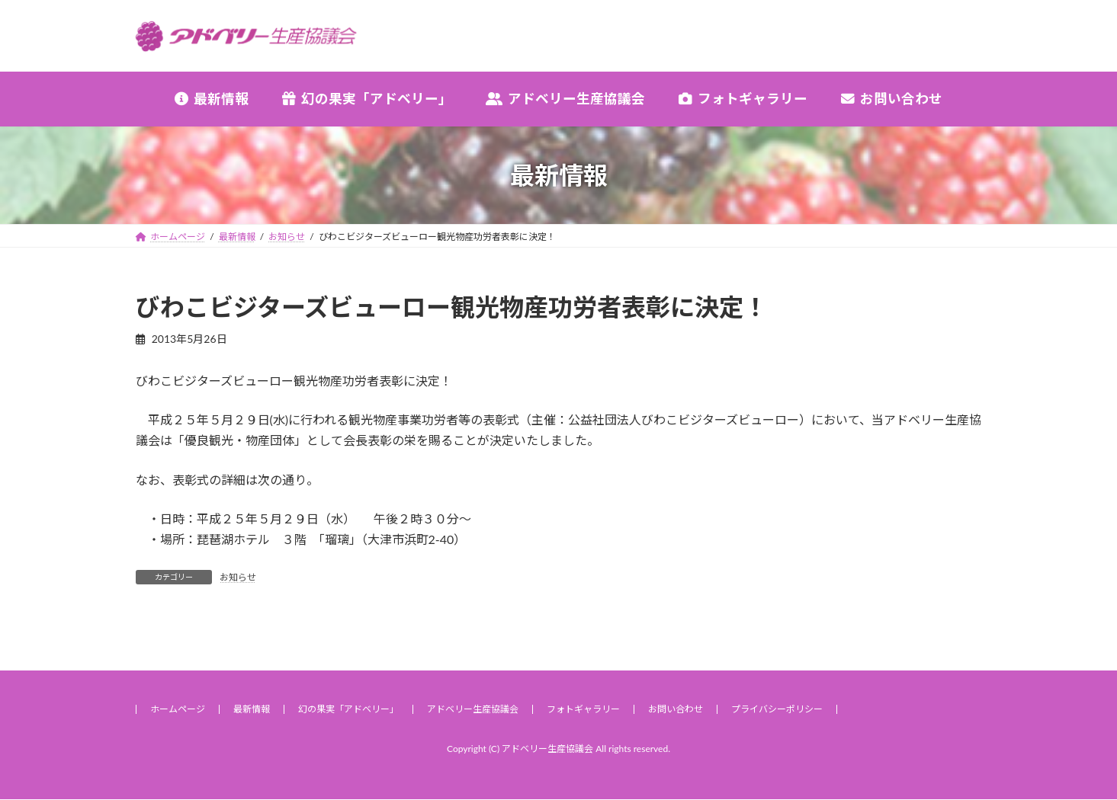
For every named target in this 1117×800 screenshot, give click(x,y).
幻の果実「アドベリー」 (348, 709)
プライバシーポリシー (777, 709)
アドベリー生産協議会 (472, 709)
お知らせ (238, 577)
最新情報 (251, 709)
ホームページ (177, 709)
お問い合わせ (675, 709)
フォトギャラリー (583, 709)
